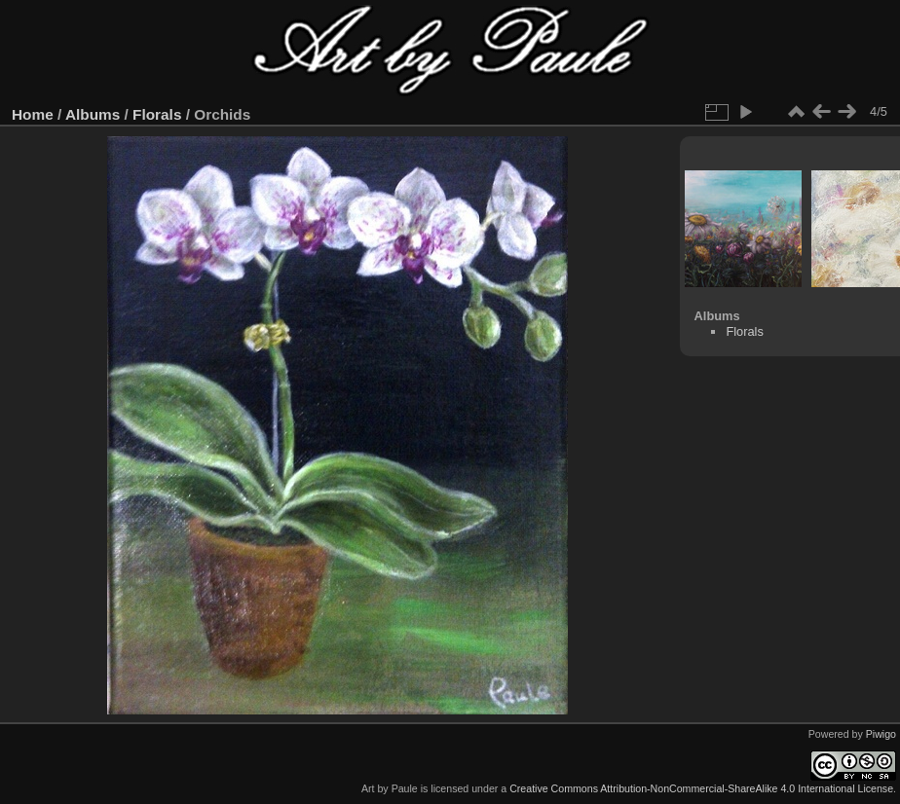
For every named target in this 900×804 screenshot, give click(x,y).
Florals (156, 114)
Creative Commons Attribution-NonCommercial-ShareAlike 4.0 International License (701, 788)
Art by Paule (389, 788)
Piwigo (881, 734)
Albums (92, 114)
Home (33, 114)
